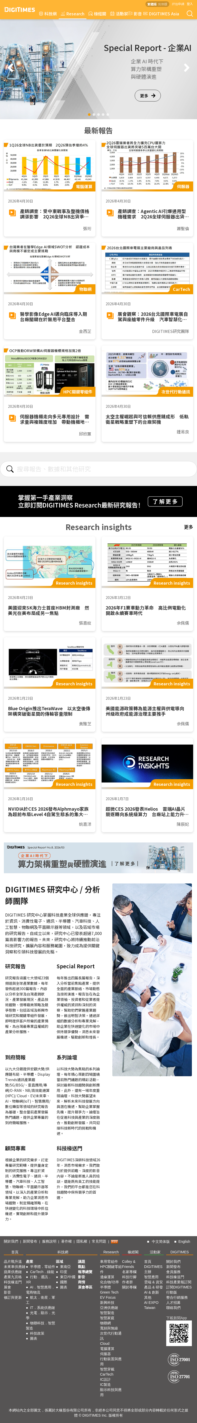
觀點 (81, 1267)
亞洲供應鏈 (109, 1308)
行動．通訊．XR (39, 1279)
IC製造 (105, 1385)
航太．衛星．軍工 (40, 1300)
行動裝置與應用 (111, 1361)
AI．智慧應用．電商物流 (40, 1289)
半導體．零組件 (42, 1267)
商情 (81, 1282)
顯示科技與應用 (111, 1392)
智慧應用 (151, 1277)
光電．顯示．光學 (40, 1315)
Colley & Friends (128, 1264)
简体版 (162, 4)
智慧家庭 (107, 1318)
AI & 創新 (151, 1292)
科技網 (48, 14)
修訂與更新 (13, 1297)
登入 (190, 4)
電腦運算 (107, 1349)
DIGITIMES (180, 1252)
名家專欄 (129, 1272)
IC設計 (105, 1379)
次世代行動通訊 (111, 1335)
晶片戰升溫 (13, 1261)
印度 (63, 1272)
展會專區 (85, 1287)
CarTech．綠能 (42, 1272)
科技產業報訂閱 (178, 1282)
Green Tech (109, 1292)
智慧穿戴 (107, 1369)
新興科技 (107, 1302)
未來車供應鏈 (14, 1267)
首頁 (14, 1252)
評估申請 (178, 4)
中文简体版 (161, 1241)
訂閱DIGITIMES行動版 (179, 1289)
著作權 (66, 1241)
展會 (7, 1287)
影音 (134, 14)
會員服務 (173, 1272)
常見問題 (99, 1241)
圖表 (33, 1338)
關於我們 (11, 1241)
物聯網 (105, 1323)
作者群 (127, 1282)
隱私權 (81, 1241)
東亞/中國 (67, 1277)
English (184, 1241)
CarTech (106, 1374)
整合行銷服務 (177, 1297)
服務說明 (49, 1241)
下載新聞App (176, 1318)
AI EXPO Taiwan (151, 1305)
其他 (147, 1297)
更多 (147, 96)
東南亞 (65, 1267)
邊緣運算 (107, 1277)
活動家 (119, 14)
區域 (59, 1261)
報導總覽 (85, 1272)
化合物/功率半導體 (109, 1284)
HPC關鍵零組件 (111, 1269)
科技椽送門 (13, 1282)
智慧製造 (107, 1313)
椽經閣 (97, 14)
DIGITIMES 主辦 (153, 1269)
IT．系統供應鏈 (42, 1308)
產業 (29, 1261)
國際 (63, 1282)
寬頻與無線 (109, 1328)
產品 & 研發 (153, 1287)
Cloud (105, 1343)
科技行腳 (129, 1277)
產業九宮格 (13, 1277)
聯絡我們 (173, 1308)
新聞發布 (30, 1241)
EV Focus (108, 1297)
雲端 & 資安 (153, 1282)
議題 (81, 1261)
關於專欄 (129, 1287)
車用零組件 (109, 1261)
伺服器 (105, 1354)
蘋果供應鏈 (13, 1272)
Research (72, 14)
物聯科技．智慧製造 (40, 1325)
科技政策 (37, 1333)
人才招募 (173, 1302)
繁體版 (152, 4)
